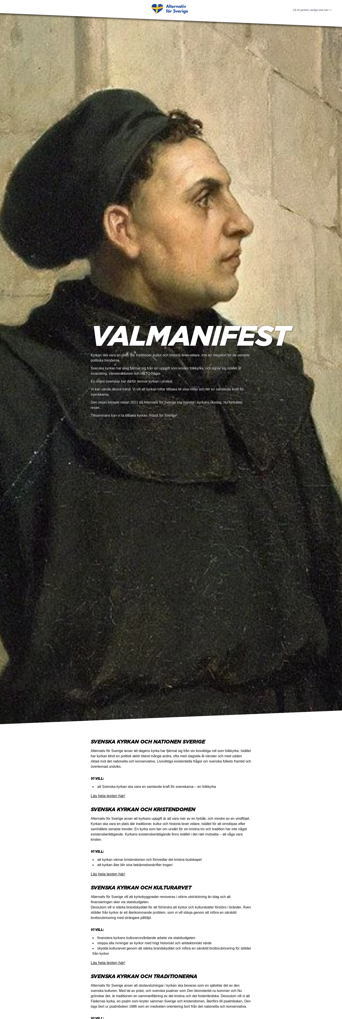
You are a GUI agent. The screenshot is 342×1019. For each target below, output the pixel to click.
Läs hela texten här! (108, 796)
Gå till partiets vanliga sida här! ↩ (312, 10)
